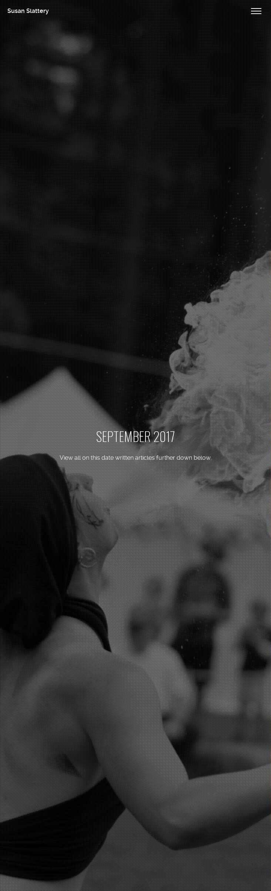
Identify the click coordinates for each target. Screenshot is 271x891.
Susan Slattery (28, 10)
